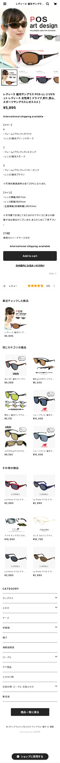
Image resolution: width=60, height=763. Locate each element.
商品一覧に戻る (30, 712)
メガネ (6, 608)
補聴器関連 (8, 647)
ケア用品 (7, 667)
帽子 (5, 637)
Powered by (30, 732)
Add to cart (30, 256)
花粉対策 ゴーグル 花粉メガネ (18, 686)
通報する (53, 273)
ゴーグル (7, 657)
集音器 (6, 696)
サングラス (8, 598)
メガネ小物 (8, 677)
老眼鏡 (6, 627)
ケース (6, 617)
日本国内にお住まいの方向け (30, 265)
